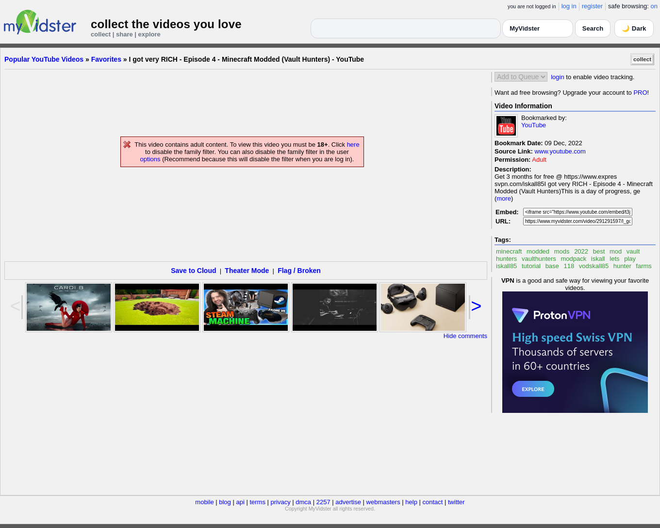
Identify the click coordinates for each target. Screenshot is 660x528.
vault (633, 251)
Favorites (106, 59)
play (630, 258)
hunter (622, 266)
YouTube (533, 125)
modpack (573, 258)
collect (642, 59)
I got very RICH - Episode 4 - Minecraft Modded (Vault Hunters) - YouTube (246, 59)
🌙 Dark (634, 28)
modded (538, 251)
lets (614, 258)
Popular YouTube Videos (43, 59)
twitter (456, 502)
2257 (323, 502)
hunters (506, 258)
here (353, 144)
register (592, 6)
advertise (348, 502)
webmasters (383, 502)
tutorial (531, 266)
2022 (581, 251)
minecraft (509, 251)
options (150, 159)
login (557, 77)
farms (644, 266)
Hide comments (465, 336)
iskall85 (506, 266)
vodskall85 (594, 266)
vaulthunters (539, 258)
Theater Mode (247, 270)
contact (432, 502)
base (552, 266)
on (654, 6)
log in (569, 6)
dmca (303, 502)
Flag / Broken (299, 270)
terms (257, 502)
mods (562, 251)
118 (568, 266)
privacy (281, 502)
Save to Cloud (193, 270)
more (503, 198)
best (599, 251)
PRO (640, 92)
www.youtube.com (560, 151)
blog (225, 502)
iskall (598, 258)
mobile (204, 502)
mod (616, 251)
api (240, 502)
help (411, 502)
